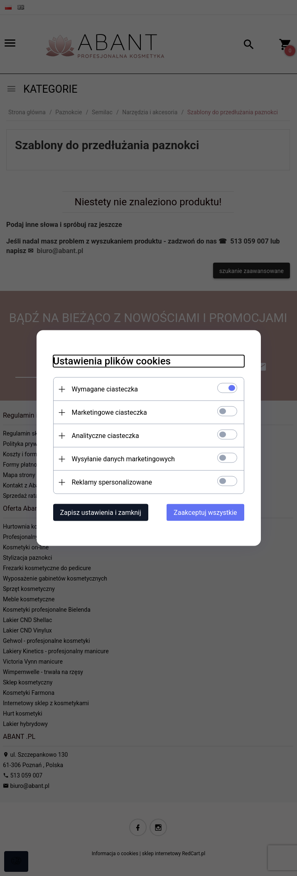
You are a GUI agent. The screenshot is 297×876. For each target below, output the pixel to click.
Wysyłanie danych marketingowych (123, 459)
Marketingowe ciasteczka (109, 412)
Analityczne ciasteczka (105, 436)
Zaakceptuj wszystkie (205, 513)
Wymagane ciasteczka (105, 389)
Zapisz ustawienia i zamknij (100, 513)
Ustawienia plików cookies (112, 361)
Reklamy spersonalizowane (112, 482)
